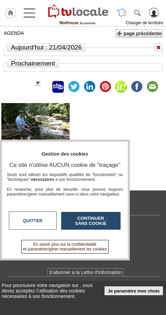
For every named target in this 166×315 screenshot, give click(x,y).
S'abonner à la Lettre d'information (85, 272)
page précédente (139, 33)
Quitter (33, 220)
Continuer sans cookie (91, 221)
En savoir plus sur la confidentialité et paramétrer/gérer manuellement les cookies (65, 247)
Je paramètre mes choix (134, 290)
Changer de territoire (144, 22)
